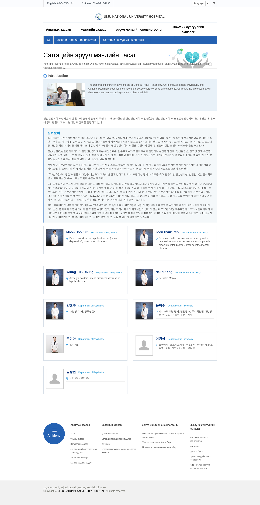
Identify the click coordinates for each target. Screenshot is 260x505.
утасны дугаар (78, 439)
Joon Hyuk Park (168, 232)
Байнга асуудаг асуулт (81, 463)
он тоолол (195, 446)
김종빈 (71, 372)
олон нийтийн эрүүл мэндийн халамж (200, 466)
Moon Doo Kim (77, 232)
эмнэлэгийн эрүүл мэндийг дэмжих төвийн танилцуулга (163, 435)
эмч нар (106, 444)
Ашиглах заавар (58, 29)
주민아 (71, 338)
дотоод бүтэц (196, 451)
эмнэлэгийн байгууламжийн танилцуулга (84, 451)
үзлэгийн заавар (93, 29)
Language (198, 3)
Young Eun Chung (80, 272)
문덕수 (161, 305)
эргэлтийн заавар (79, 457)
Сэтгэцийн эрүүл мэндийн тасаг (125, 39)
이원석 (161, 338)
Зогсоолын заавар (79, 444)
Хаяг (73, 433)
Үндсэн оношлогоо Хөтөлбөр (156, 442)
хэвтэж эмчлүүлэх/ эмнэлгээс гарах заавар (119, 451)
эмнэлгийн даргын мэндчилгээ (199, 439)
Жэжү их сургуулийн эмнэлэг (188, 29)
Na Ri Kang (164, 272)
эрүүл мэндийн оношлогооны (139, 29)
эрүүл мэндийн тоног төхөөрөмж (200, 458)
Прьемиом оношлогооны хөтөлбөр (159, 447)
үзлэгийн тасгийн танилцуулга (76, 39)
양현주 (71, 305)
